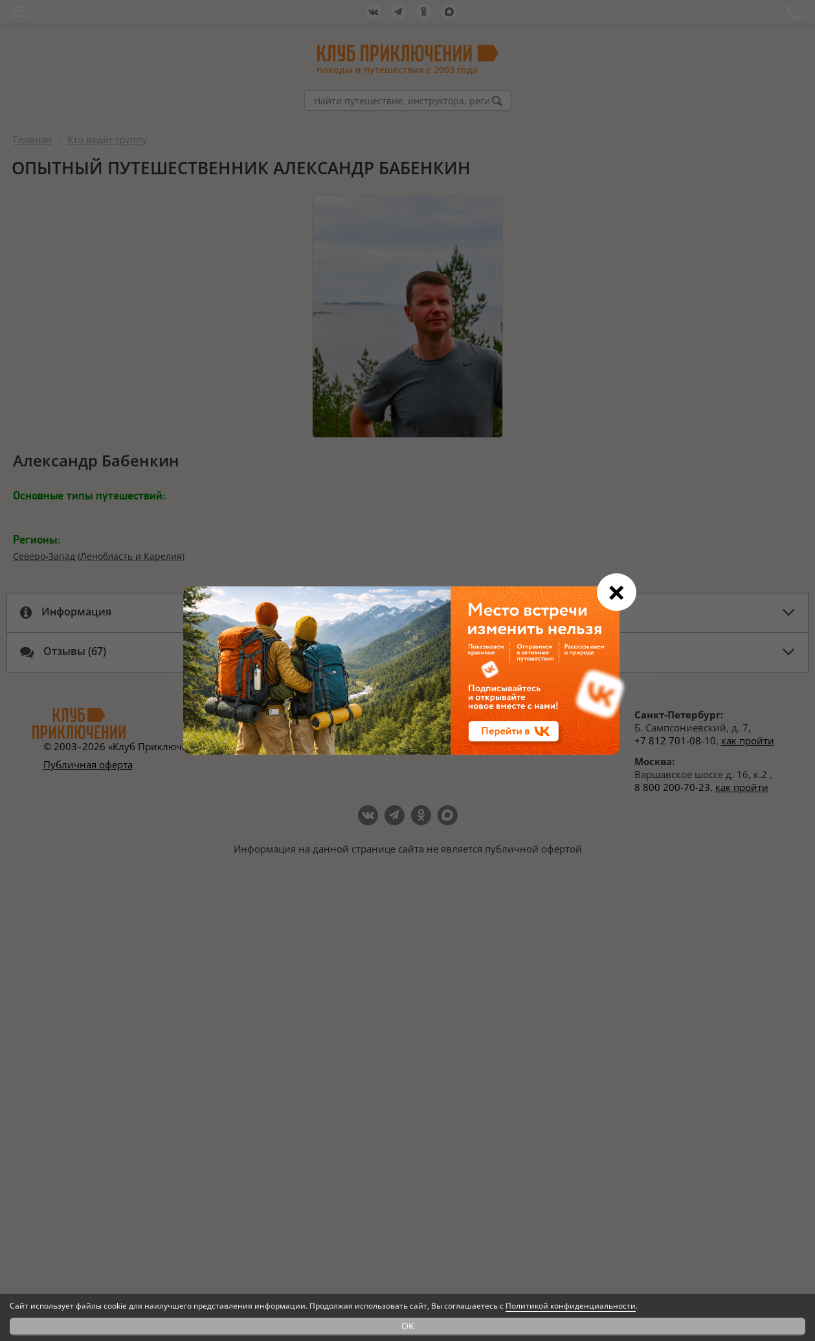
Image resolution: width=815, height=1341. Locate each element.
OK (407, 1326)
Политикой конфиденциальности (571, 1305)
